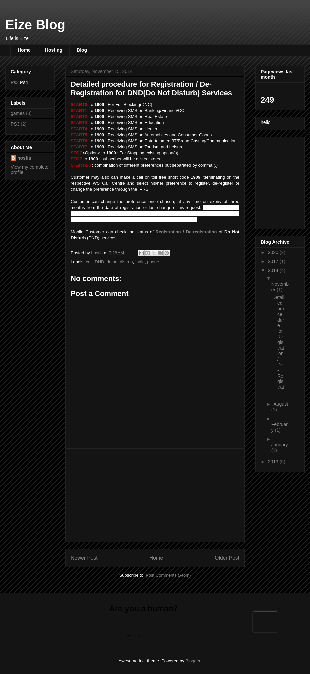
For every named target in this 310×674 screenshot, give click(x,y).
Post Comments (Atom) (168, 575)
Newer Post (84, 558)
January (279, 444)
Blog (82, 50)
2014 (274, 270)
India (140, 261)
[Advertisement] (155, 495)
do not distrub (120, 261)
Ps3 (15, 82)
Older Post (227, 558)
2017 (274, 261)
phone (153, 261)
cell (89, 261)
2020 (274, 252)
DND (99, 261)
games (18, 113)
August (280, 404)
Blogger (192, 660)
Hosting (53, 50)
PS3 (15, 124)
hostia (24, 158)
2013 (274, 461)
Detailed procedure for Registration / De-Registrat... (278, 345)
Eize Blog (35, 24)
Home (24, 50)
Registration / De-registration (186, 231)
